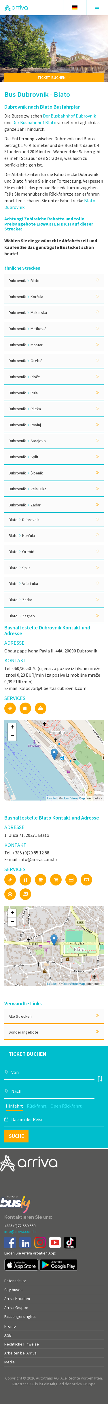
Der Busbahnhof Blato (34, 122)
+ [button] (12, 727)
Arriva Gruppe (16, 1307)
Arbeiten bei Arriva (20, 1353)
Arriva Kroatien (17, 1298)
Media (9, 1362)
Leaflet (52, 798)
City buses (13, 1289)
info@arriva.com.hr (20, 1231)
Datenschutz (15, 1280)
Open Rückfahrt (66, 1106)
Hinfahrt (14, 1106)
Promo (10, 1326)
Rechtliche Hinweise (21, 1344)
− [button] (12, 736)
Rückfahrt (37, 1106)
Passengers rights (20, 1316)
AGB (8, 1335)
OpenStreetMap (73, 798)
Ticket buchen (54, 77)
